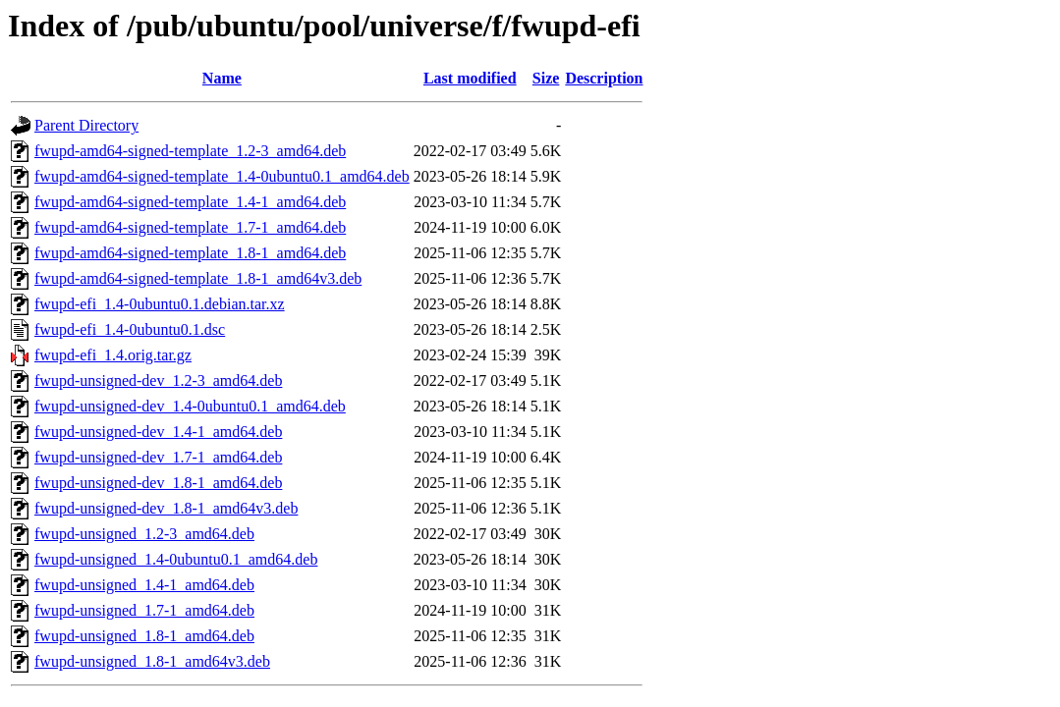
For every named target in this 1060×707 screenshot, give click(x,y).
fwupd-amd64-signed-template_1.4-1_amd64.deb (190, 201)
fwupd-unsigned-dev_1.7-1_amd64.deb (158, 457)
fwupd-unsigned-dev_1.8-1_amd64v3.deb (166, 508)
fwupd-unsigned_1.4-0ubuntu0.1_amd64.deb (175, 559)
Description (603, 78)
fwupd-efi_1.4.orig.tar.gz (113, 355)
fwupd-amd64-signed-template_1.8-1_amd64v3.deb (198, 278)
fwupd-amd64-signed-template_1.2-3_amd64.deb (190, 150)
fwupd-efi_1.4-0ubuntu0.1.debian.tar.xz (159, 304)
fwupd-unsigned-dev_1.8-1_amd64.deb (158, 482)
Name (222, 78)
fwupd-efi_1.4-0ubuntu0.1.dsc (129, 329)
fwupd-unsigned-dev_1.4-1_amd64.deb (158, 431)
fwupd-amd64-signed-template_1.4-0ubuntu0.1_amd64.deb (222, 176)
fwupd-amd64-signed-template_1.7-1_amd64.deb (190, 227)
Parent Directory (86, 125)
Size (546, 78)
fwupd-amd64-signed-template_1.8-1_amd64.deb (190, 253)
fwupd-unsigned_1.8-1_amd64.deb (144, 635)
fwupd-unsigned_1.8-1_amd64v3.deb (152, 661)
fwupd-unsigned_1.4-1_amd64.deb (144, 584)
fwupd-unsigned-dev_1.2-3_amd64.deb (158, 380)
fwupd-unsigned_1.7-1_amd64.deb (144, 610)
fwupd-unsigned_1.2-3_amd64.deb (144, 533)
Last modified (470, 78)
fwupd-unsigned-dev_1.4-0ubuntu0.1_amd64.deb (190, 406)
